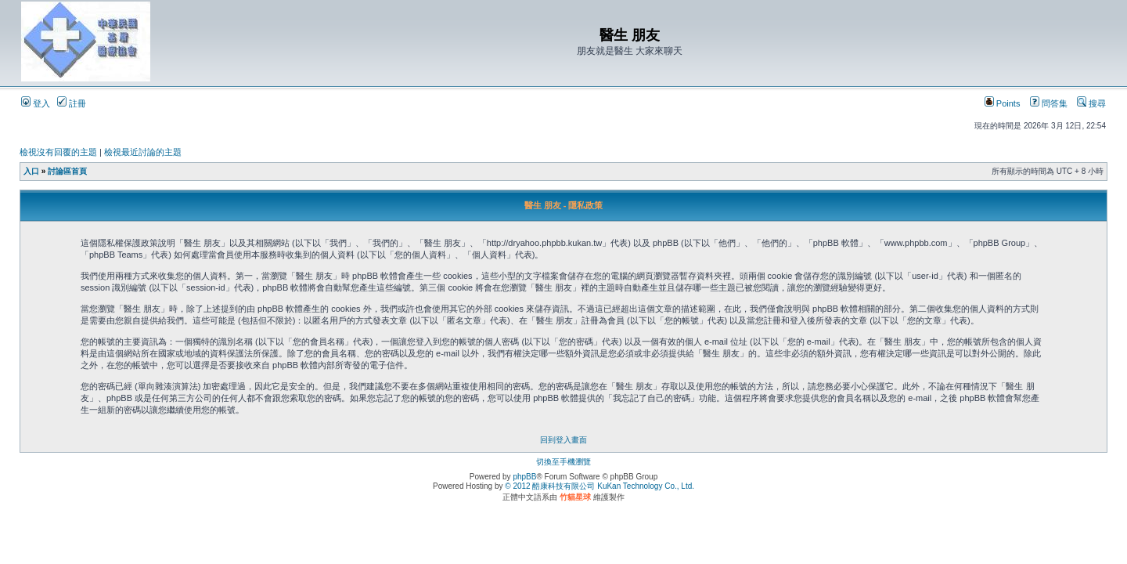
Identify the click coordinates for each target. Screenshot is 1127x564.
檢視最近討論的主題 (143, 152)
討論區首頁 (67, 171)
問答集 (1049, 103)
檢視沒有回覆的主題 (58, 152)
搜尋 (1091, 103)
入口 (31, 171)
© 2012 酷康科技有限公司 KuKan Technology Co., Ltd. (599, 486)
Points (1003, 103)
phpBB (524, 476)
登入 (35, 103)
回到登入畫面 (563, 440)
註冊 (71, 103)
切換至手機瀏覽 (563, 461)
